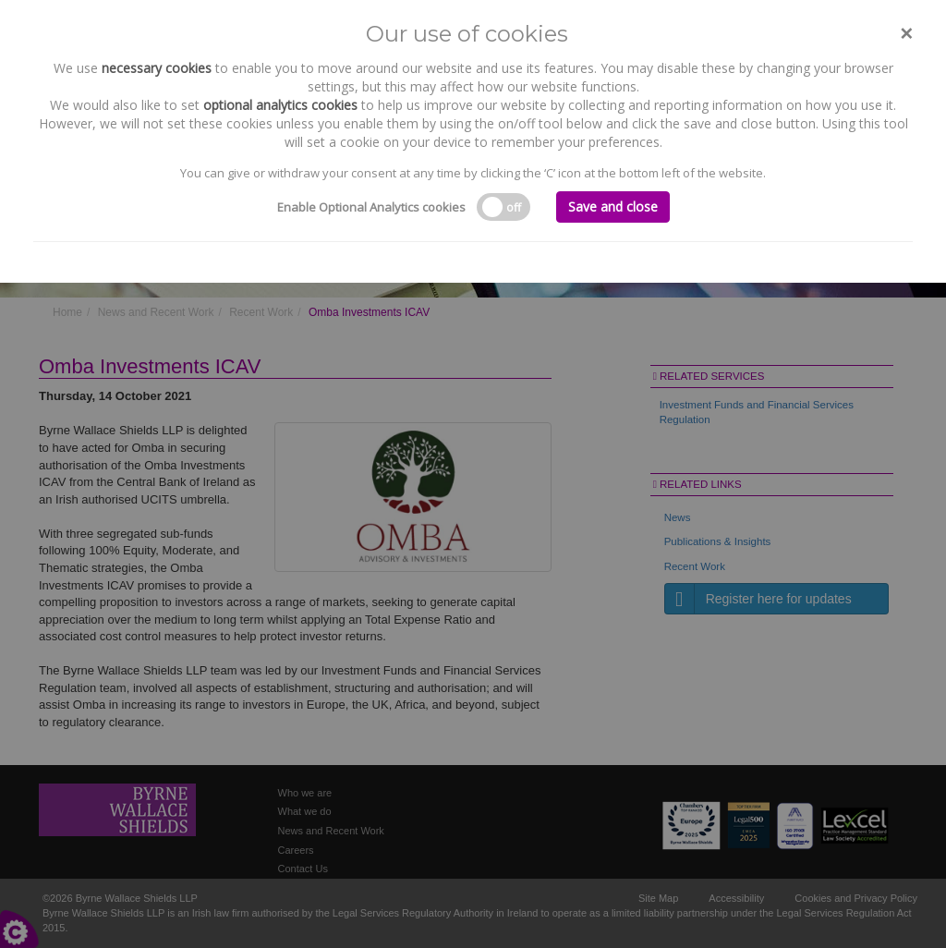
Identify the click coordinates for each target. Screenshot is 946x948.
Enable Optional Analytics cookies (371, 207)
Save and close (613, 206)
